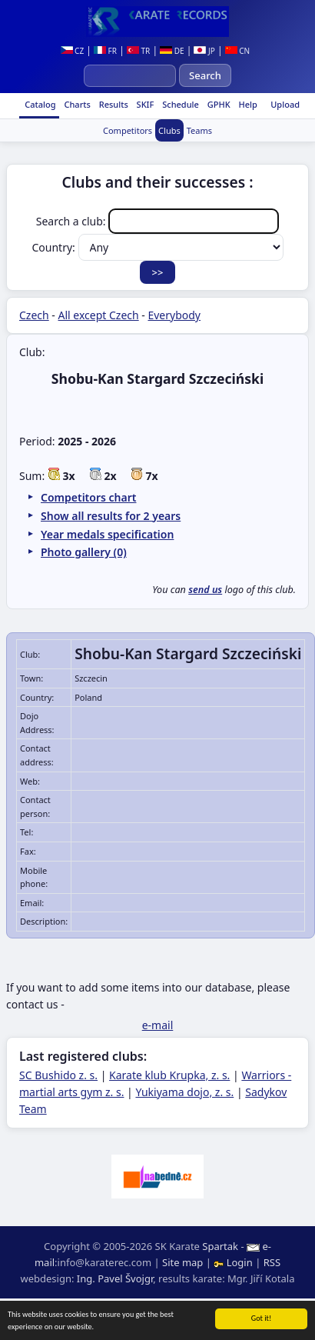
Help (247, 104)
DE (172, 50)
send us (205, 589)
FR (105, 50)
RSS (272, 1262)
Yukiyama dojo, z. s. (184, 1092)
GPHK (217, 104)
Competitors (127, 130)
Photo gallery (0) (84, 552)
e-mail (158, 1025)
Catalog (38, 104)
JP (204, 50)
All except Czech (98, 315)
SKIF (144, 104)
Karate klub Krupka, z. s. (169, 1075)
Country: (158, 247)
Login (234, 1262)
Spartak (220, 1246)
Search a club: (157, 221)
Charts (76, 104)
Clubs (169, 130)
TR (138, 50)
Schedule (179, 104)
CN (237, 50)
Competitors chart (88, 497)
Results (112, 104)
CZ (73, 50)
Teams (199, 130)
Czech (34, 315)
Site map (182, 1262)
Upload (285, 104)
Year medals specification (107, 534)
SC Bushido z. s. (58, 1075)
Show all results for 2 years (111, 515)
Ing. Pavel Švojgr (115, 1278)
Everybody (174, 315)
